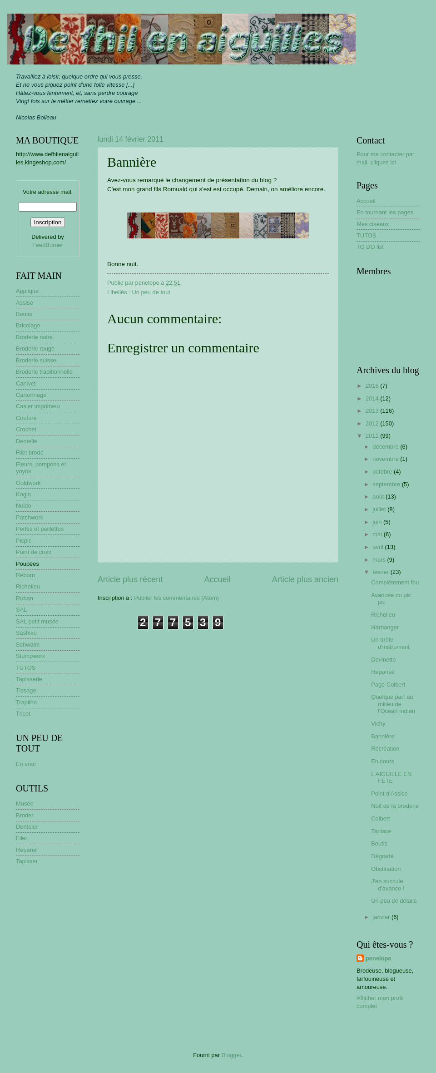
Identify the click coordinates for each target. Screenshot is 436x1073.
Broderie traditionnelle (44, 371)
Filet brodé (30, 452)
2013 (373, 410)
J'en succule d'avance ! (387, 884)
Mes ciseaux (373, 224)
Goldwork (28, 483)
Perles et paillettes (40, 528)
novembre (386, 458)
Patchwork (29, 517)
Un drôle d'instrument (390, 643)
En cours (382, 761)
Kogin (23, 494)
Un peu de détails (393, 900)
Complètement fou (395, 582)
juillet (379, 509)
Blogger (232, 1055)
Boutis (24, 314)
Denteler (27, 826)
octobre (383, 471)
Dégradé (382, 856)
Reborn (25, 575)
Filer (21, 838)
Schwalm (28, 644)
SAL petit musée (37, 621)
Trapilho (26, 702)
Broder (25, 815)
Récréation (385, 748)
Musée (25, 803)
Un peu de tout (151, 292)
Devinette (383, 659)
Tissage (26, 690)
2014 (373, 398)
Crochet (26, 429)
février (381, 572)
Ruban (24, 598)
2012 (373, 423)
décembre (386, 446)
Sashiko (26, 632)
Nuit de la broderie (395, 805)
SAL (21, 609)
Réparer (26, 849)
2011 (373, 435)
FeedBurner (47, 245)
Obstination (386, 868)
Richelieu (28, 586)
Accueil (217, 579)
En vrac (26, 764)
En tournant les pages (385, 212)
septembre (386, 484)
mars (379, 559)
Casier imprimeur (38, 406)
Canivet (26, 383)
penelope (378, 958)
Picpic (23, 540)
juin (377, 522)
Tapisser (27, 861)
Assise (24, 302)
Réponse (383, 671)
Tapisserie (29, 679)
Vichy (378, 723)
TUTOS (25, 667)
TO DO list (370, 246)
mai (377, 534)
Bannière (383, 736)
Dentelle (26, 441)
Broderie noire (34, 337)
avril (378, 547)
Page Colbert (388, 684)
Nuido (23, 505)
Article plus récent (130, 579)
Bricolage (28, 325)
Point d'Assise (389, 793)
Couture (26, 418)
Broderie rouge (35, 348)
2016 (373, 385)
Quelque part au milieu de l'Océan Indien (393, 703)
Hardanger (385, 627)
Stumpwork (30, 656)
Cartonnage (31, 394)
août (379, 496)
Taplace (381, 831)
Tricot (23, 713)
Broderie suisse (36, 360)
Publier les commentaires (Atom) (176, 597)
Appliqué (27, 290)
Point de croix (33, 552)
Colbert (380, 818)
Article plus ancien (305, 579)
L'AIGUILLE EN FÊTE (391, 777)
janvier (381, 917)
